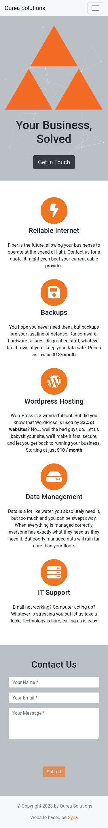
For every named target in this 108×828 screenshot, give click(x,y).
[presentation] (52, 755)
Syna (73, 817)
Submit (54, 772)
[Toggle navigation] (95, 8)
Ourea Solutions (25, 8)
